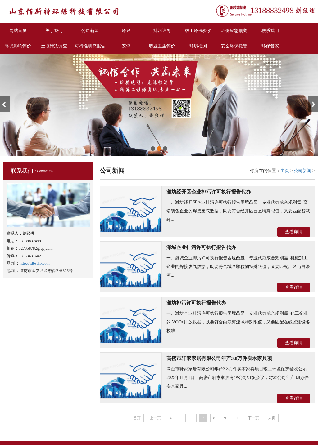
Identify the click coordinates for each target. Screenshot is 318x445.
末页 (271, 418)
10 (237, 418)
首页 (137, 418)
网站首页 (18, 30)
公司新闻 (90, 30)
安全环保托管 (234, 46)
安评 (126, 46)
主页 (284, 170)
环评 (126, 30)
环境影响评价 (18, 46)
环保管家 (270, 46)
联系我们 (270, 30)
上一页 (155, 418)
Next (313, 104)
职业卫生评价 (162, 46)
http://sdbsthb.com (34, 263)
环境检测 (198, 46)
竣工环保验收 (198, 30)
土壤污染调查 (54, 46)
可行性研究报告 (90, 46)
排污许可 (162, 30)
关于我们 (54, 30)
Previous (5, 104)
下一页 (253, 418)
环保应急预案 (234, 30)
